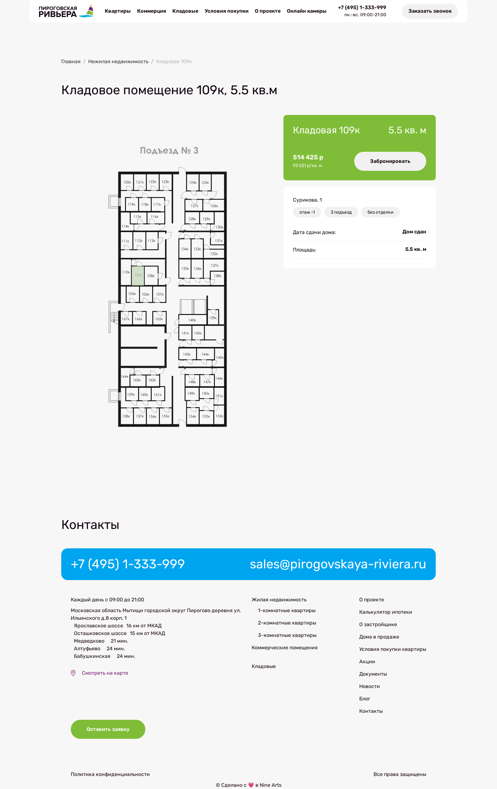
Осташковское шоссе (100, 633)
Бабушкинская (92, 656)
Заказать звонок (430, 11)
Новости (369, 686)
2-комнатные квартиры (287, 623)
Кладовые (185, 11)
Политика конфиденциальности (110, 774)
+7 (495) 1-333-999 (362, 7)
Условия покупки (226, 11)
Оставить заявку (108, 729)
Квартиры (118, 11)
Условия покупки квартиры (392, 649)
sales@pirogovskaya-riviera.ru (338, 564)
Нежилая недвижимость (118, 61)
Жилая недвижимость (279, 600)
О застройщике (378, 624)
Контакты (371, 711)
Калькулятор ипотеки (385, 612)
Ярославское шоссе (98, 626)
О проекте (268, 11)
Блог (364, 699)
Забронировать (390, 161)
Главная (71, 61)
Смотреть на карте (105, 673)
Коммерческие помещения (285, 648)
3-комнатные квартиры (287, 635)
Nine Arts (271, 785)
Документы (373, 674)
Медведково (89, 641)
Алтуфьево (87, 648)
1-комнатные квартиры (286, 610)
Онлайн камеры (307, 11)
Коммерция (151, 11)
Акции (367, 662)
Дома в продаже (379, 637)
